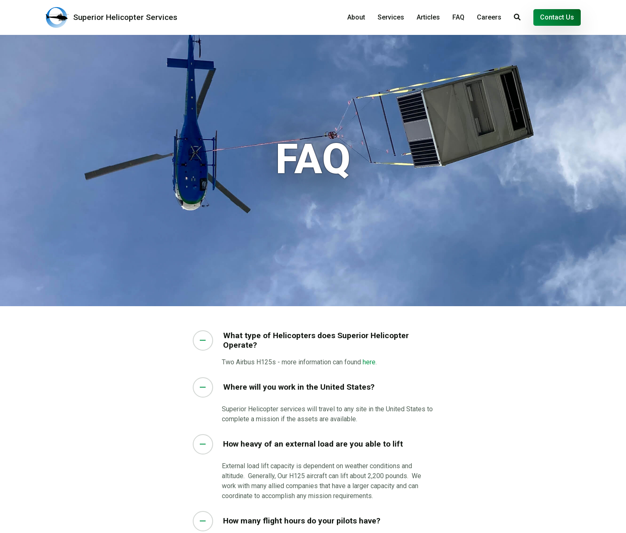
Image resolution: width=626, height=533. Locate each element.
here (369, 362)
